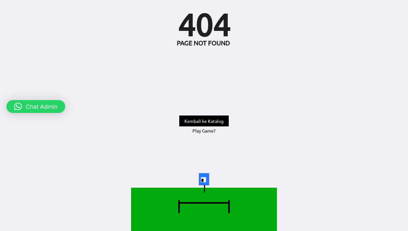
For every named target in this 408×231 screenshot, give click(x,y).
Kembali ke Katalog (204, 121)
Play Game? (204, 130)
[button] (35, 106)
